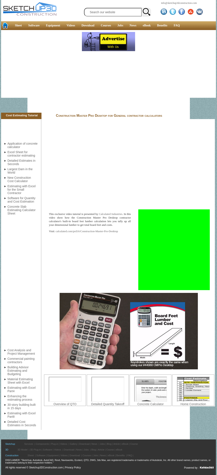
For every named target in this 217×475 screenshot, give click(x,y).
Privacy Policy (73, 467)
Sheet (18, 25)
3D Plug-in (35, 449)
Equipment (53, 25)
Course (134, 444)
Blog (109, 444)
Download (87, 25)
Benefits (162, 25)
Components (42, 444)
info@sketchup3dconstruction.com (179, 2)
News (133, 25)
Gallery (73, 444)
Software (34, 25)
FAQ (177, 25)
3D (6, 449)
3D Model (22, 449)
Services (28, 444)
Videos (71, 25)
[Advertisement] (41, 72)
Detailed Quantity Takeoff (107, 404)
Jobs (120, 25)
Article (116, 444)
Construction (12, 455)
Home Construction (193, 404)
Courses (106, 25)
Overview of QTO (65, 404)
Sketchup (10, 444)
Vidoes (64, 455)
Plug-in (54, 444)
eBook (147, 25)
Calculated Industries (110, 214)
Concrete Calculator (150, 404)
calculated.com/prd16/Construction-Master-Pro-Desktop (87, 231)
